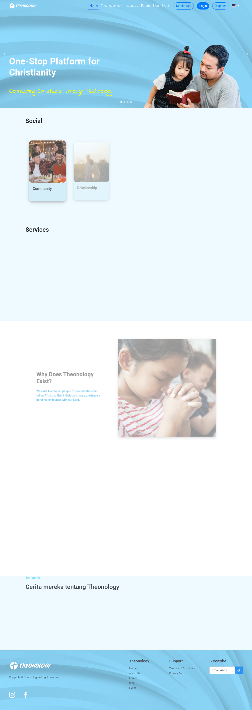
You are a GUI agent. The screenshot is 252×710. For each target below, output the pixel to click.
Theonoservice (110, 5)
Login (203, 6)
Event (165, 5)
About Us (132, 5)
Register (220, 6)
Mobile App (183, 6)
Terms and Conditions (182, 668)
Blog (156, 5)
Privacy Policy (177, 673)
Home (94, 5)
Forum (145, 5)
